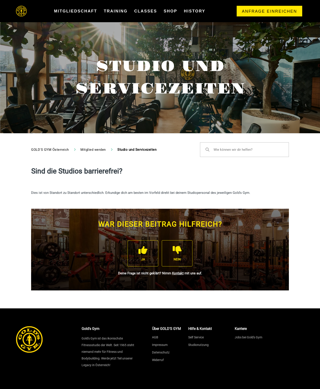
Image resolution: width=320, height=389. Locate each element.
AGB (155, 337)
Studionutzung (198, 345)
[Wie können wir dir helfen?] (244, 149)
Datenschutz (161, 352)
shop (170, 11)
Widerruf (158, 360)
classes (145, 11)
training (116, 11)
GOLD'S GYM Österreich (50, 150)
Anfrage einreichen (269, 11)
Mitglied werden (93, 150)
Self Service (196, 337)
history (195, 11)
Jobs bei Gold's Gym (248, 337)
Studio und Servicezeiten (136, 150)
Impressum (160, 345)
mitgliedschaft (75, 11)
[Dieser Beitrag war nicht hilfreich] (177, 253)
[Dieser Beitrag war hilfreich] (143, 253)
